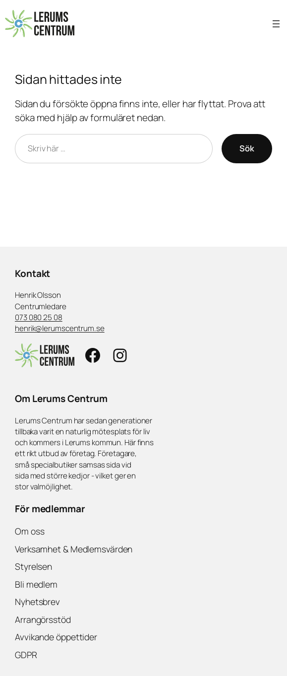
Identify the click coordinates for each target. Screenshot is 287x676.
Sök (246, 148)
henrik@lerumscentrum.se (60, 328)
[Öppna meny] (276, 24)
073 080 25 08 (38, 317)
